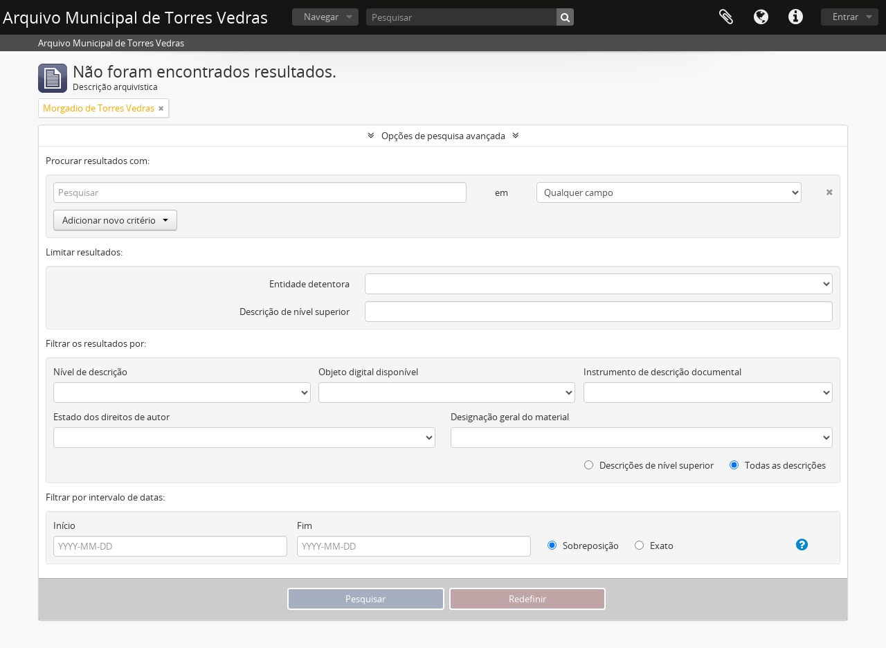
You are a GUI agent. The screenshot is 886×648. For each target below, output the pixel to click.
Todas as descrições (778, 465)
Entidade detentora (309, 284)
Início (64, 525)
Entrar (845, 16)
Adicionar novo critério (115, 220)
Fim (304, 525)
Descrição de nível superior (294, 311)
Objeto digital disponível (368, 372)
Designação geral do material (510, 417)
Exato (654, 545)
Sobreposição (583, 545)
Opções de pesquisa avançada (443, 135)
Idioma (760, 17)
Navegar (321, 16)
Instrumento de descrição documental (662, 372)
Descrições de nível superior (649, 465)
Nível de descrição (90, 372)
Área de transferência (726, 17)
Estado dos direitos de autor (111, 417)
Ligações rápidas (795, 17)
